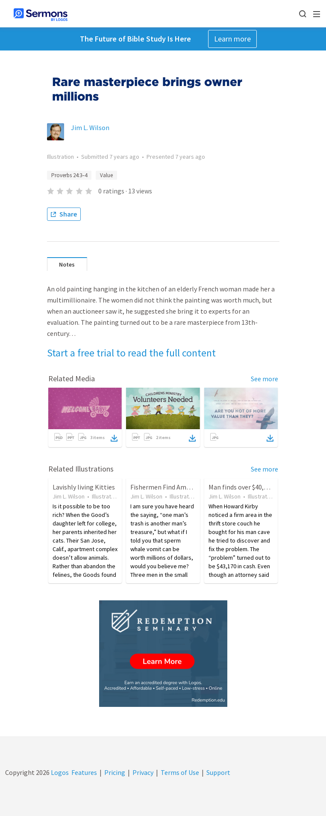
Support (218, 772)
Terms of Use (180, 772)
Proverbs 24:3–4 (69, 175)
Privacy (142, 772)
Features (84, 772)
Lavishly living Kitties (84, 487)
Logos (59, 772)
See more (264, 378)
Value (106, 175)
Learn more (232, 39)
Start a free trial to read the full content (131, 352)
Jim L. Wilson (90, 127)
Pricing (114, 772)
